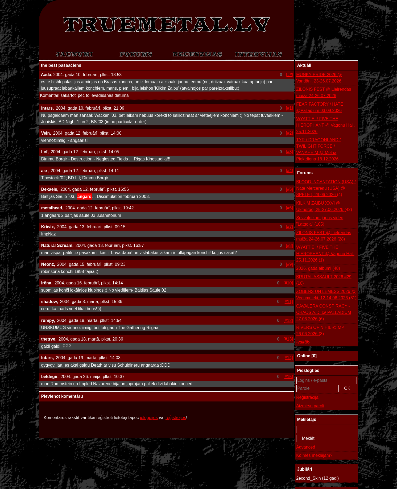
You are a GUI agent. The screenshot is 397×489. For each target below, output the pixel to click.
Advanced (305, 447)
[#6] (289, 208)
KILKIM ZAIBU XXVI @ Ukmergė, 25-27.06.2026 (324, 207)
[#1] (289, 108)
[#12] (288, 320)
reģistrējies (176, 417)
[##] (289, 74)
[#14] (288, 357)
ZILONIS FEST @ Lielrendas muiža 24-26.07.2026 (323, 92)
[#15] (288, 376)
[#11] (288, 301)
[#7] (289, 227)
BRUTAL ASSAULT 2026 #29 (323, 281)
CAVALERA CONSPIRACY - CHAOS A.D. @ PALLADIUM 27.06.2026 (323, 313)
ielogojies (149, 417)
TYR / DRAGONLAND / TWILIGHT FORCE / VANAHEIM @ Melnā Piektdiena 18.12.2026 (318, 149)
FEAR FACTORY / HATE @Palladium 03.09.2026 (319, 107)
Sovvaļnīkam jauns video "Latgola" (319, 221)
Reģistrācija (307, 397)
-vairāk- (303, 342)
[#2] (289, 133)
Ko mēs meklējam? (314, 455)
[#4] (289, 170)
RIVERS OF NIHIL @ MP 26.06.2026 (320, 331)
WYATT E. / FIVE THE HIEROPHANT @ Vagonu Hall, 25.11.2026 (325, 125)
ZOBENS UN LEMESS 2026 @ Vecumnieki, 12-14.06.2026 (326, 295)
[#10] (288, 283)
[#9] (289, 264)
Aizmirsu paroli (310, 406)
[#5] (289, 189)
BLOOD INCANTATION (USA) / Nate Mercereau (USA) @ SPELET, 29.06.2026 (325, 189)
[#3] (289, 152)
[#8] (289, 245)
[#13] (288, 339)
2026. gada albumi (318, 268)
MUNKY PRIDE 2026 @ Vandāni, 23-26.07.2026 (319, 77)
